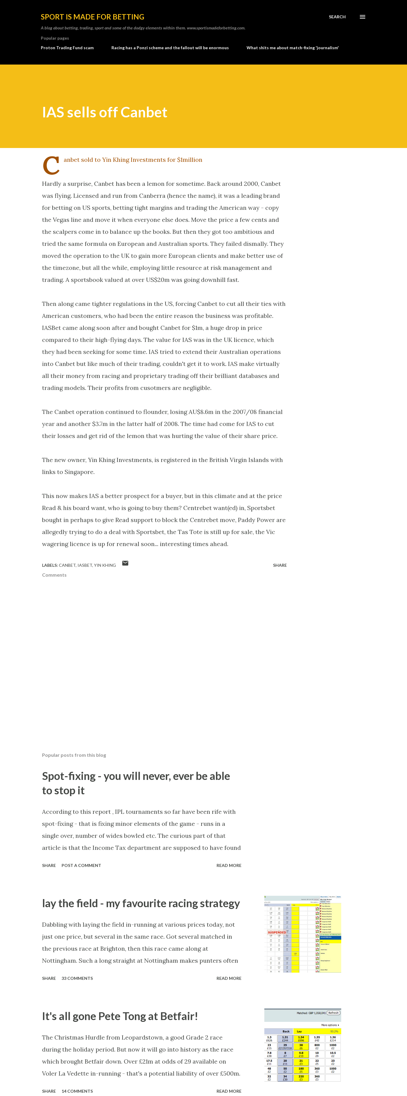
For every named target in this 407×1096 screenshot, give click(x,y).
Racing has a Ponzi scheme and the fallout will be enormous (170, 47)
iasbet (84, 565)
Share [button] (280, 565)
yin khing (105, 565)
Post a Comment (81, 865)
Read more (229, 865)
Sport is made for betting (92, 16)
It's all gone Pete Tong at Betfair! (120, 1015)
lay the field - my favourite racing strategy (141, 903)
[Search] (337, 16)
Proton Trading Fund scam (67, 47)
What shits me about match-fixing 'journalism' (293, 47)
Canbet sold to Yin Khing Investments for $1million (133, 159)
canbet (67, 565)
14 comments (77, 1091)
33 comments (77, 978)
